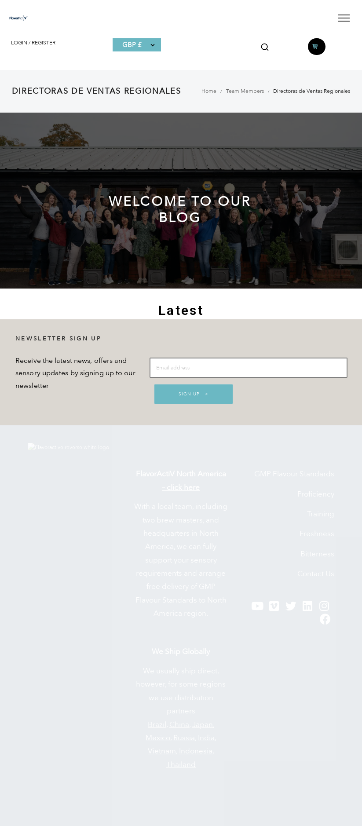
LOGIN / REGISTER (33, 42)
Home (208, 91)
